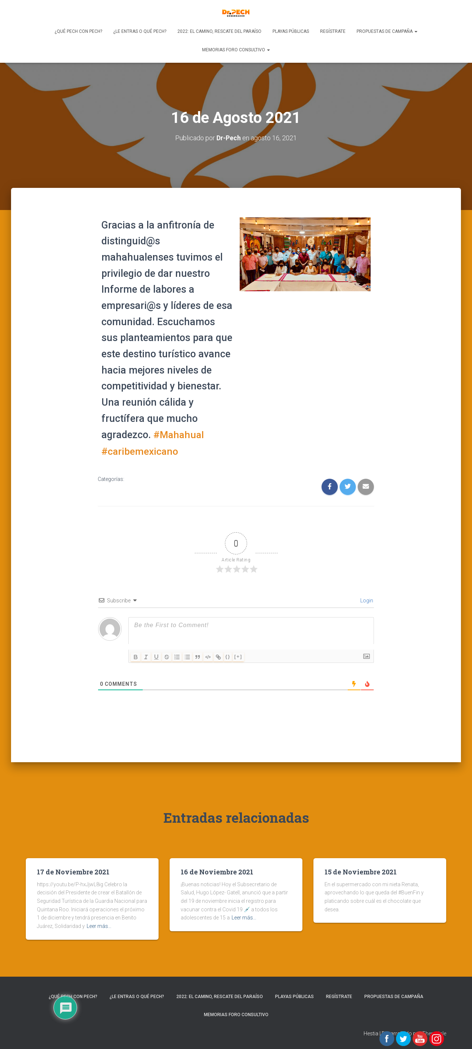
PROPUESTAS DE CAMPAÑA (387, 31)
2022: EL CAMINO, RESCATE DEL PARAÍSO (219, 31)
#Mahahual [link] (179, 434)
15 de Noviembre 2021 (360, 870)
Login (366, 599)
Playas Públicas (291, 31)
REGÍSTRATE (333, 31)
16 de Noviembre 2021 (217, 870)
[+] (238, 655)
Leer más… (99, 925)
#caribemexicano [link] (140, 450)
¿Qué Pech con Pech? (78, 31)
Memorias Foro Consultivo (236, 49)
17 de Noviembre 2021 (73, 870)
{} (227, 655)
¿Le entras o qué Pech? (139, 31)
